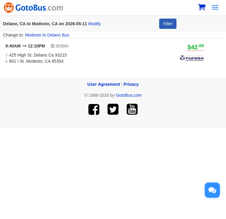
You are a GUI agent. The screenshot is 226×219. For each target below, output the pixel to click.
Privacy (131, 84)
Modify (94, 23)
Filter (168, 23)
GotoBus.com (129, 95)
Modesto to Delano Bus (47, 35)
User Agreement (103, 84)
